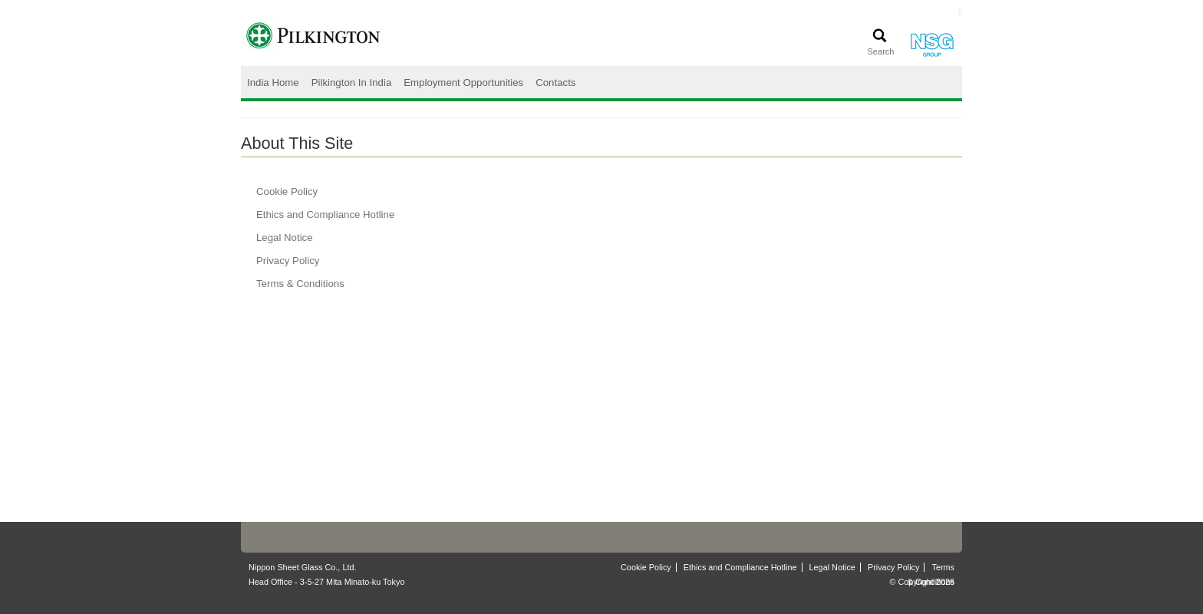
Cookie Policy (287, 191)
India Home (273, 82)
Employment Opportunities (463, 82)
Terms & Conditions (300, 283)
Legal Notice (284, 237)
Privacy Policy (287, 260)
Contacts (555, 82)
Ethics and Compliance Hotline (325, 214)
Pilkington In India (351, 82)
